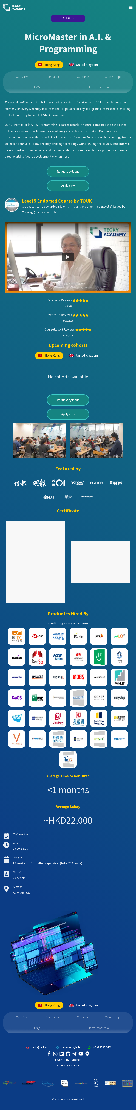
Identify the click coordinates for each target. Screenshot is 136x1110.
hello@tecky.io (36, 1047)
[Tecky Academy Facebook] (49, 1054)
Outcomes (83, 77)
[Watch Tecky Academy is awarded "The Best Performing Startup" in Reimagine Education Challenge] (68, 257)
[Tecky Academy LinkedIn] (61, 1054)
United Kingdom (83, 65)
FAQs (37, 87)
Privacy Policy (62, 1059)
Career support (114, 77)
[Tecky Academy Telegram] (74, 1054)
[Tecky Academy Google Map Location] (87, 1054)
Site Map (76, 1059)
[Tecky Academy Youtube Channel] (81, 1054)
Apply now (68, 186)
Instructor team (99, 87)
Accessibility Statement (68, 1065)
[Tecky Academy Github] (68, 1054)
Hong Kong (49, 65)
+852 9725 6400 (99, 1047)
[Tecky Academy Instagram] (55, 1054)
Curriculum (53, 77)
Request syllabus (68, 171)
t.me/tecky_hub (67, 1047)
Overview (22, 77)
